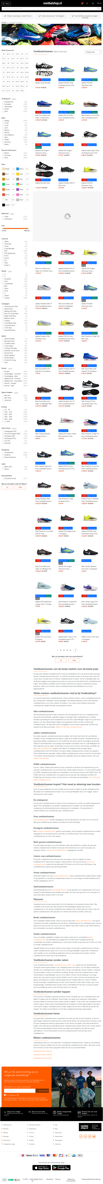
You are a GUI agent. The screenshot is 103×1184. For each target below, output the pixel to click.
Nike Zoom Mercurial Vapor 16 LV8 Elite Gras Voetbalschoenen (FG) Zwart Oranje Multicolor (43, 270)
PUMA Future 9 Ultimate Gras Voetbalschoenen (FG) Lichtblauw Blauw (89, 500)
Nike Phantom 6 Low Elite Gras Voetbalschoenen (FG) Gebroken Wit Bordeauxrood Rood (90, 116)
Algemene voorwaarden (71, 1180)
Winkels (31, 1140)
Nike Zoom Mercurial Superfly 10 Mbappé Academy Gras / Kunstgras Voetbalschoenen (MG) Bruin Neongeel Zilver (66, 305)
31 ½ (3, 58)
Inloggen (82, 3)
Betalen (6, 1132)
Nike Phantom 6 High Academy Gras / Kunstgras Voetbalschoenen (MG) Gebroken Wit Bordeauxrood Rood (66, 500)
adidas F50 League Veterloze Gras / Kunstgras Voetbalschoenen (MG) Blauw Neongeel (43, 152)
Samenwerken (59, 1136)
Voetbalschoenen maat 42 (43, 1051)
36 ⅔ (26, 63)
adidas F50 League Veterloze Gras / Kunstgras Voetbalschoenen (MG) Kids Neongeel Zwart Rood (89, 270)
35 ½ (12, 63)
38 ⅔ (26, 68)
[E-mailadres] (20, 1091)
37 (4, 68)
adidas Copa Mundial (42, 83)
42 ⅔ (26, 77)
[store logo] (51, 3)
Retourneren (7, 1140)
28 (4, 54)
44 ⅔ (22, 81)
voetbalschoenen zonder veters (65, 965)
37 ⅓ (8, 68)
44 (13, 81)
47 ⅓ (8, 91)
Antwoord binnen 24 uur (40, 1113)
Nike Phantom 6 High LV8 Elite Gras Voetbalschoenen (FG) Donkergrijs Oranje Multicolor (90, 337)
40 (17, 72)
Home (4, 22)
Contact (31, 1136)
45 (27, 81)
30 (22, 54)
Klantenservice (8, 1125)
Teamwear (58, 1144)
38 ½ (22, 68)
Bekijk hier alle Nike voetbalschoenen (69, 727)
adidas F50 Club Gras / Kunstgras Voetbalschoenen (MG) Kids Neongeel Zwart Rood (43, 638)
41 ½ (12, 77)
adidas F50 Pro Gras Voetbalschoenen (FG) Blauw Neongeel (66, 467)
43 (4, 81)
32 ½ (12, 58)
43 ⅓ (8, 81)
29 (13, 54)
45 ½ (8, 86)
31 (27, 54)
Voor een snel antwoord (61, 1115)
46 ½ (17, 86)
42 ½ (22, 77)
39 (4, 72)
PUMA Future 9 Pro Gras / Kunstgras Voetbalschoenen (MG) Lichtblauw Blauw (90, 638)
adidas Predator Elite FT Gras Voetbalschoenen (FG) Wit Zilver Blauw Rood (43, 305)
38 (17, 68)
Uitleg (14, 99)
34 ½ (3, 63)
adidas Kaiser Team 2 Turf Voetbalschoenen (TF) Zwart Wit (67, 638)
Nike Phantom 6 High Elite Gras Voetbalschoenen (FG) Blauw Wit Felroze (67, 603)
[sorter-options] (93, 52)
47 (27, 86)
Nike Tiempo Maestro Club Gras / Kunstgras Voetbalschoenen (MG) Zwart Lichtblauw (89, 567)
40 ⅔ (26, 72)
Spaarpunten (32, 1129)
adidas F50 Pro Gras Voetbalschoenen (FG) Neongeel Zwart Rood (66, 337)
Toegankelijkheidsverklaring (90, 1179)
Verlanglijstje (87, 3)
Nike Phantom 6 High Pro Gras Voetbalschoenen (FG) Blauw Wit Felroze (90, 435)
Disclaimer (49, 1179)
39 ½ (12, 72)
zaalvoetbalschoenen (58, 890)
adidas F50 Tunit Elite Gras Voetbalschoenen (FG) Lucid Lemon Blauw (66, 116)
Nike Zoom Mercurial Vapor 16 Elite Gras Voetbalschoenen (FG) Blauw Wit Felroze (43, 116)
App (56, 1125)
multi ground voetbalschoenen (56, 850)
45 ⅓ (3, 86)
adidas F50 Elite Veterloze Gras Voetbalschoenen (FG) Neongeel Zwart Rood (89, 184)
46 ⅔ (22, 86)
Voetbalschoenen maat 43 (43, 1055)
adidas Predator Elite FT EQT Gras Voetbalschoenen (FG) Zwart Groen (66, 184)
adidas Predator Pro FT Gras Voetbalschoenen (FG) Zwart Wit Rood (66, 402)
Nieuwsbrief (58, 1132)
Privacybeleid (11, 1095)
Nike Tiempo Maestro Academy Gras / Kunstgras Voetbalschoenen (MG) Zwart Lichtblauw (43, 435)
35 (8, 63)
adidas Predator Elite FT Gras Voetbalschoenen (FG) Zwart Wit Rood (66, 370)
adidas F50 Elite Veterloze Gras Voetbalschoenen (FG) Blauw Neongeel (89, 84)
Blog (56, 1129)
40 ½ (22, 72)
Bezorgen (6, 1136)
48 (13, 91)
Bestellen (6, 1129)
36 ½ (22, 63)
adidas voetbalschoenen (44, 748)
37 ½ (12, 68)
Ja (61, 660)
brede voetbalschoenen (83, 921)
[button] (99, 3)
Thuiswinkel (17, 1180)
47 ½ (3, 91)
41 (4, 77)
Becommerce (11, 1180)
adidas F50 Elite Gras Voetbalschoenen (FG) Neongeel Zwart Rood (89, 532)
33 (17, 58)
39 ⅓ (8, 72)
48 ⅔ (22, 91)
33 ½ (22, 58)
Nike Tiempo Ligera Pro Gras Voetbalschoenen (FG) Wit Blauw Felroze (89, 603)
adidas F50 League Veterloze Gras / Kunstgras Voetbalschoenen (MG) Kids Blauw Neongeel (66, 567)
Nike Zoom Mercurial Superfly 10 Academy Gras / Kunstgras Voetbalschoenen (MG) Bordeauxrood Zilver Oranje (43, 370)
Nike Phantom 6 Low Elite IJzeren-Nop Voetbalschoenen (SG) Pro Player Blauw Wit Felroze (44, 532)
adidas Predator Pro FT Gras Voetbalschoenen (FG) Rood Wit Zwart (66, 270)
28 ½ (8, 54)
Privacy (57, 1179)
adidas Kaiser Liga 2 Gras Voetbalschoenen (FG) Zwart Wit (90, 152)
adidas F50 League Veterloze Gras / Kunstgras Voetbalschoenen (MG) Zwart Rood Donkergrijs (66, 152)
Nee (74, 660)
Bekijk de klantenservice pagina (13, 1114)
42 (17, 77)
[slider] (2, 228)
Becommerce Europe (4, 1180)
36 (17, 63)
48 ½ (17, 91)
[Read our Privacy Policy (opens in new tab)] (17, 1095)
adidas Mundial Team (42, 183)
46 (13, 86)
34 (27, 58)
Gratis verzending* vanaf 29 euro (19, 16)
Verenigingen (58, 1140)
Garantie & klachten (34, 1125)
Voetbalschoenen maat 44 (43, 1058)
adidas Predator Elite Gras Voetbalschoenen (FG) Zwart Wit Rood (43, 500)
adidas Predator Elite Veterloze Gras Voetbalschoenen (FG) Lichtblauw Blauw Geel (43, 337)
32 (8, 58)
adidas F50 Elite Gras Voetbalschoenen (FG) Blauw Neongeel (66, 84)
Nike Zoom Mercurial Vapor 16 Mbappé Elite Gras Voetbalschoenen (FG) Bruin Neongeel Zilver (43, 402)
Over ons (31, 1132)
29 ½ (17, 54)
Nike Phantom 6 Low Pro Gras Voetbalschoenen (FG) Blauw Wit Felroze (90, 467)
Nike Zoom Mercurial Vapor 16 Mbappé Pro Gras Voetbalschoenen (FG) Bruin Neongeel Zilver (43, 567)
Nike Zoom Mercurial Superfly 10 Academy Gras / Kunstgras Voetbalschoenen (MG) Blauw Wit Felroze (89, 370)
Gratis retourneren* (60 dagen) (53, 16)
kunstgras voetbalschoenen (46, 831)
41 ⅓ (8, 77)
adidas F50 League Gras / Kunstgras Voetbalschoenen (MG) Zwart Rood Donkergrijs (67, 532)
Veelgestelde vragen (9, 1144)
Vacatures (32, 1144)
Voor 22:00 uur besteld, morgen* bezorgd (86, 17)
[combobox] (51, 8)
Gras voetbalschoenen (41, 820)
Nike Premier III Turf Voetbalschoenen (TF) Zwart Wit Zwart (89, 402)
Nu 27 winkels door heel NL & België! (87, 1116)
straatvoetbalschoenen (61, 876)
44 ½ (17, 81)
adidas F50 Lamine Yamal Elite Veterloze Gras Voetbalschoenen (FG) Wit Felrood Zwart (67, 435)
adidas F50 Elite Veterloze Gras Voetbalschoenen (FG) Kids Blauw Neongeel (89, 305)
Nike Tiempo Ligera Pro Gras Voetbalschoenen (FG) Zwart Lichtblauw (43, 467)
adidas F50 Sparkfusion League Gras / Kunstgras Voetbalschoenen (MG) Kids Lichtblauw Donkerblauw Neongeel (44, 603)
